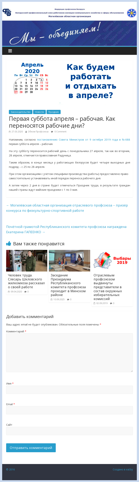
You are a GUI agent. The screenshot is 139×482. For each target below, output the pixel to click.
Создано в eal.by (123, 469)
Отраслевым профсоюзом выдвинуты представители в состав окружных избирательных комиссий (108, 287)
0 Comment (58, 131)
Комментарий (16, 331)
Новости (39, 112)
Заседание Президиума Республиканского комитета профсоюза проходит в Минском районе (68, 285)
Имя (10, 383)
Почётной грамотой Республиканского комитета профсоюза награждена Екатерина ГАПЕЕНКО (66, 229)
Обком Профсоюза (38, 131)
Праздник (53, 112)
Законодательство (21, 112)
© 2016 (10, 469)
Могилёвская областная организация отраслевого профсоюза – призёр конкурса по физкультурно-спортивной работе (67, 208)
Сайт (9, 424)
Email (10, 404)
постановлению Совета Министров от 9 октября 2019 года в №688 (83, 139)
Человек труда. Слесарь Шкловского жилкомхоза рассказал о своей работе (26, 281)
